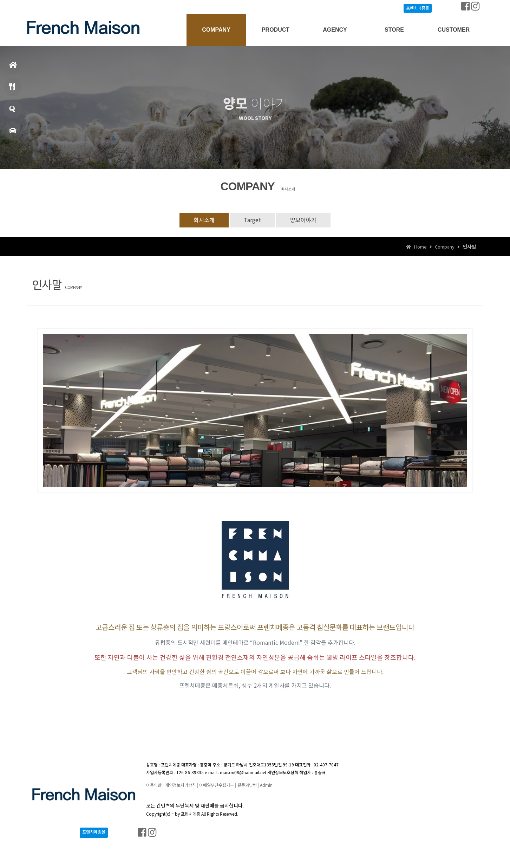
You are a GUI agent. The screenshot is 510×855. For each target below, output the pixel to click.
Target (252, 220)
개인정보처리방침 (180, 785)
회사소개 (204, 220)
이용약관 (154, 785)
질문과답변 (247, 785)
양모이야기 (303, 220)
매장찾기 (12, 133)
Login (41, 7)
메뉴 (12, 89)
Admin (266, 785)
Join (58, 7)
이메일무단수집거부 (216, 785)
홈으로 (13, 68)
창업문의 (12, 111)
